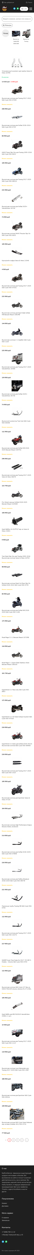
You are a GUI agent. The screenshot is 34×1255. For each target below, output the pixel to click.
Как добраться (8, 2)
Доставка (5, 1206)
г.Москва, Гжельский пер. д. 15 (12, 1235)
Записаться (5, 1220)
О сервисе (5, 1218)
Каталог (4, 1203)
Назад (5, 33)
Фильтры (7, 25)
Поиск (29, 2)
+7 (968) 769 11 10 (8, 1232)
